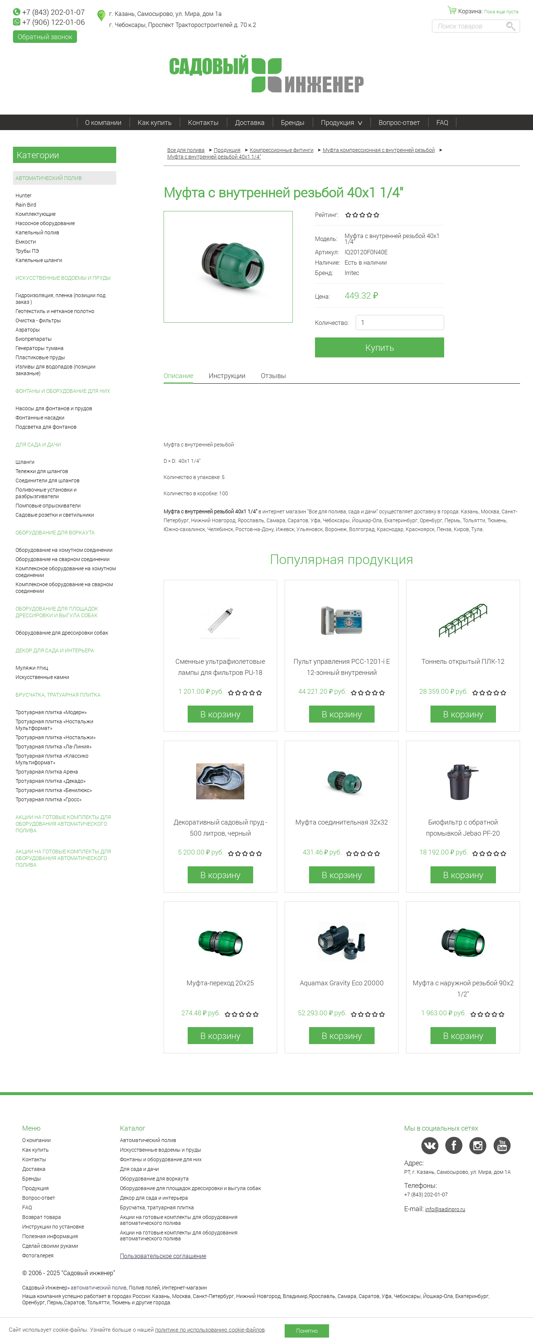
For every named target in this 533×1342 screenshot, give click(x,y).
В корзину (220, 714)
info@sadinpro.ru (445, 1209)
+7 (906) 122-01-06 (49, 22)
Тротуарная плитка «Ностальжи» (55, 737)
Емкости (26, 241)
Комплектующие (36, 213)
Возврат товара (41, 1216)
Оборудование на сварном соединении (63, 559)
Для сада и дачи (38, 444)
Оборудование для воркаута (55, 532)
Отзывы (273, 376)
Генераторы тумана (40, 347)
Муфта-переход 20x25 (220, 982)
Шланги (25, 461)
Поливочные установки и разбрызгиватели (46, 493)
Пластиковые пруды (40, 357)
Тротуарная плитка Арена (47, 771)
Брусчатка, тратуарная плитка (58, 694)
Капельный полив (37, 232)
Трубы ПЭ (27, 250)
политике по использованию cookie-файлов (210, 1329)
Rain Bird (26, 204)
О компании (103, 122)
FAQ (442, 122)
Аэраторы (28, 329)
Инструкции (227, 376)
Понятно (307, 1330)
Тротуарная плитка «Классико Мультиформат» (52, 759)
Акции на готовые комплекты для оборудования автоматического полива (63, 823)
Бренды (293, 122)
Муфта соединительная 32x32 (341, 822)
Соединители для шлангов (48, 480)
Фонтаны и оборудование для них (63, 390)
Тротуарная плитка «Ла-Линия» (53, 746)
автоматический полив (99, 1287)
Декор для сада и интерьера (55, 650)
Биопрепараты (34, 338)
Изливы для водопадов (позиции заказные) (55, 370)
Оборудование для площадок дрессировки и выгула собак (57, 612)
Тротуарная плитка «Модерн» (51, 712)
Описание (178, 376)
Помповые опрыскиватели (48, 505)
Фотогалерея (38, 1255)
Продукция (341, 122)
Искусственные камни (42, 676)
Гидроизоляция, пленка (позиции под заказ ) (60, 298)
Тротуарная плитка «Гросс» (48, 799)
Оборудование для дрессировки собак (62, 632)
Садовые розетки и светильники (55, 514)
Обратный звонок (45, 36)
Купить (379, 347)
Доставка (250, 122)
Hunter (23, 195)
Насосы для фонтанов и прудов (54, 408)
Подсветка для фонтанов (46, 426)
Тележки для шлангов (42, 471)
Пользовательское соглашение (163, 1256)
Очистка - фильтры (38, 320)
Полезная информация (50, 1236)
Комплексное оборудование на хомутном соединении (66, 571)
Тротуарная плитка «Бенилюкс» (54, 790)
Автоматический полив (49, 177)
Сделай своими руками (50, 1245)
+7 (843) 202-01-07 (49, 12)
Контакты (203, 122)
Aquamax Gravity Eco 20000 (342, 982)
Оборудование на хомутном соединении (64, 549)
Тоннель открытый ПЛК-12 (463, 661)
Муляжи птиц (32, 667)
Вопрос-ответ (399, 122)
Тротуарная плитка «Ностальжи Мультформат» (54, 724)
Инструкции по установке (53, 1226)
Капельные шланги (39, 260)
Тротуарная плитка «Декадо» (51, 780)
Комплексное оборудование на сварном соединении (64, 587)
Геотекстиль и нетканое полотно (55, 311)
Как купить (155, 122)
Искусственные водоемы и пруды (63, 277)
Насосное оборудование (45, 223)
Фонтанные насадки (40, 417)
